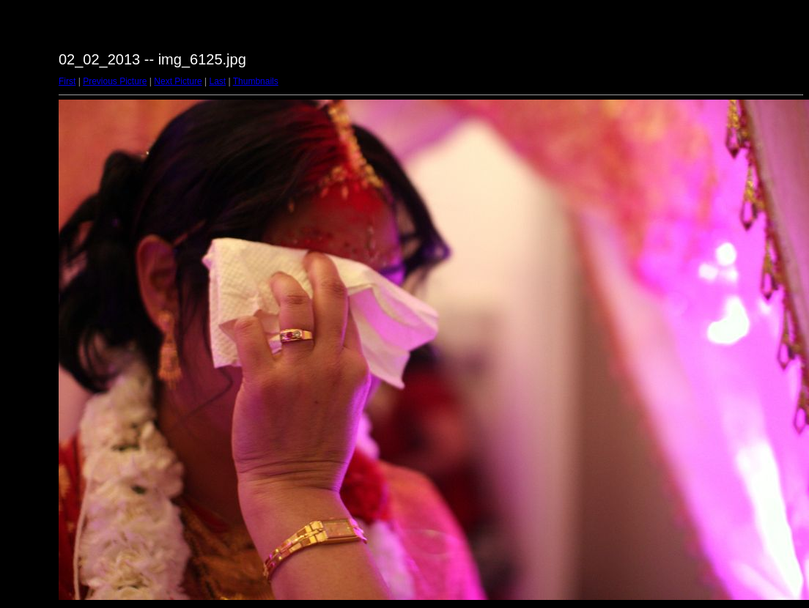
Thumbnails (255, 81)
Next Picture (178, 81)
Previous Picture (115, 81)
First (67, 81)
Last (217, 81)
